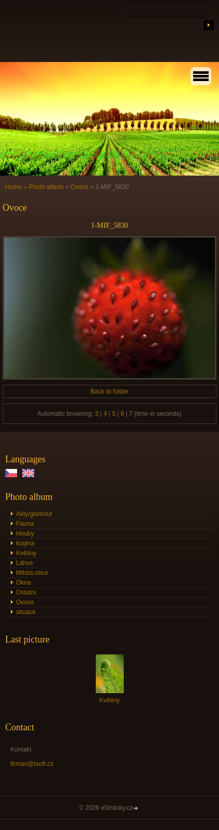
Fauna (25, 523)
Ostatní (26, 592)
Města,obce (32, 572)
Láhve (24, 563)
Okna (23, 582)
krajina (25, 543)
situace (26, 612)
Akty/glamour (34, 514)
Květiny (26, 553)
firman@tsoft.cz (32, 764)
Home (13, 187)
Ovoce (79, 187)
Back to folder (109, 391)
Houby (25, 533)
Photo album (45, 187)
